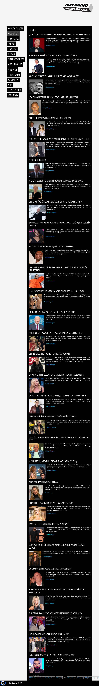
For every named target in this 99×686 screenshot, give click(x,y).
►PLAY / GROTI (15, 28)
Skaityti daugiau (50, 45)
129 (57, 677)
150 (82, 677)
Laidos (11, 44)
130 (61, 677)
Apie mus (12, 69)
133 (72, 677)
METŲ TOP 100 (15, 64)
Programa (13, 39)
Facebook (13, 95)
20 (42, 677)
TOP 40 (11, 54)
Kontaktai (13, 80)
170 (89, 677)
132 (68, 677)
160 (85, 677)
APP (10, 85)
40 (48, 677)
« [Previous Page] (34, 677)
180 (93, 677)
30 (45, 677)
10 (39, 677)
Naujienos (13, 33)
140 (78, 677)
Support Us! (14, 90)
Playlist (12, 49)
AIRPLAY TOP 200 (16, 59)
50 (51, 677)
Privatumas (14, 74)
